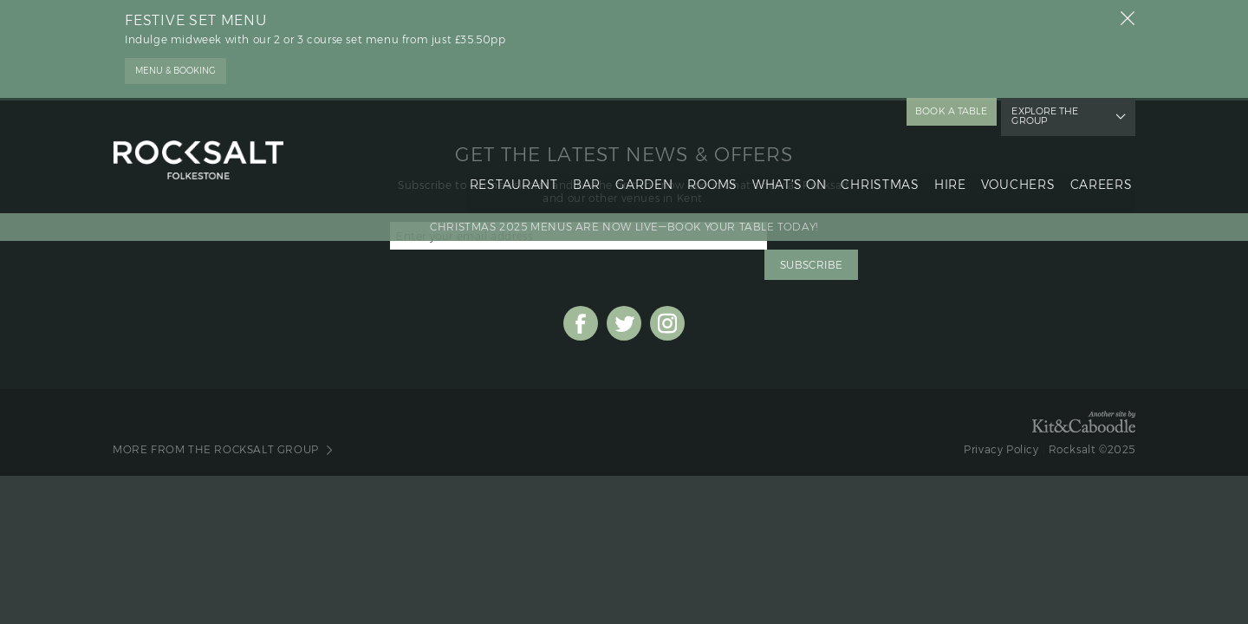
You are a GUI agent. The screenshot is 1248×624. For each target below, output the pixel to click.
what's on (785, 170)
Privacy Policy (1001, 422)
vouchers (1016, 170)
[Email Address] (578, 238)
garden (638, 170)
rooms (709, 170)
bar (581, 170)
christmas (877, 170)
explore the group (1060, 110)
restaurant (507, 170)
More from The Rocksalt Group (216, 421)
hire (949, 170)
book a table (954, 110)
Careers (1100, 170)
